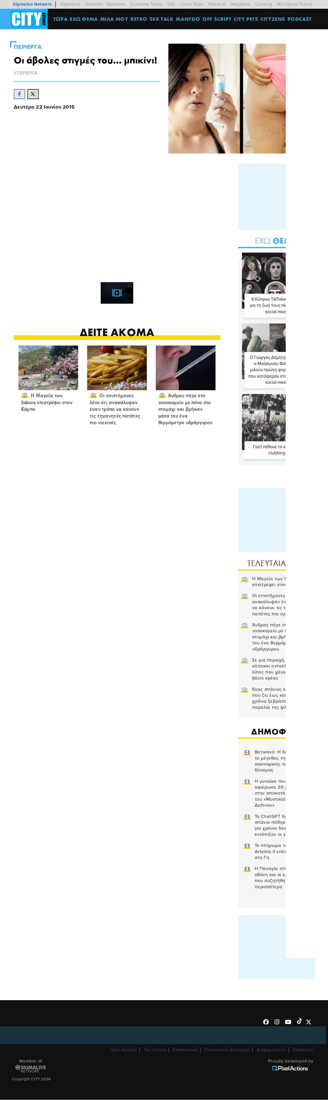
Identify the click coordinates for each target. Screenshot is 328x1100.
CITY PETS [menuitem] (247, 19)
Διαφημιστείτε (271, 1050)
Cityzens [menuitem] (273, 19)
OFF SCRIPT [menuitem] (217, 19)
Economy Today (146, 4)
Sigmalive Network (32, 4)
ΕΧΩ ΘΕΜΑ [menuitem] (85, 19)
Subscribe (303, 1050)
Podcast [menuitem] (301, 19)
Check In (217, 4)
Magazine (241, 4)
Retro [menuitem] (139, 19)
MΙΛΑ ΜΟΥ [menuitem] (115, 19)
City (171, 4)
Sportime (116, 4)
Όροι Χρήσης (123, 1050)
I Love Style (191, 4)
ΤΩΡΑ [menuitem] (61, 19)
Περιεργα (29, 47)
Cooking (263, 4)
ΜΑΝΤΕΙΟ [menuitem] (189, 19)
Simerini (93, 4)
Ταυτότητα (155, 1050)
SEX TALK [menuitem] (163, 19)
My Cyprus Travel (294, 4)
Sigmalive (70, 4)
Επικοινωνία (185, 1050)
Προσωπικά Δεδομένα (227, 1050)
